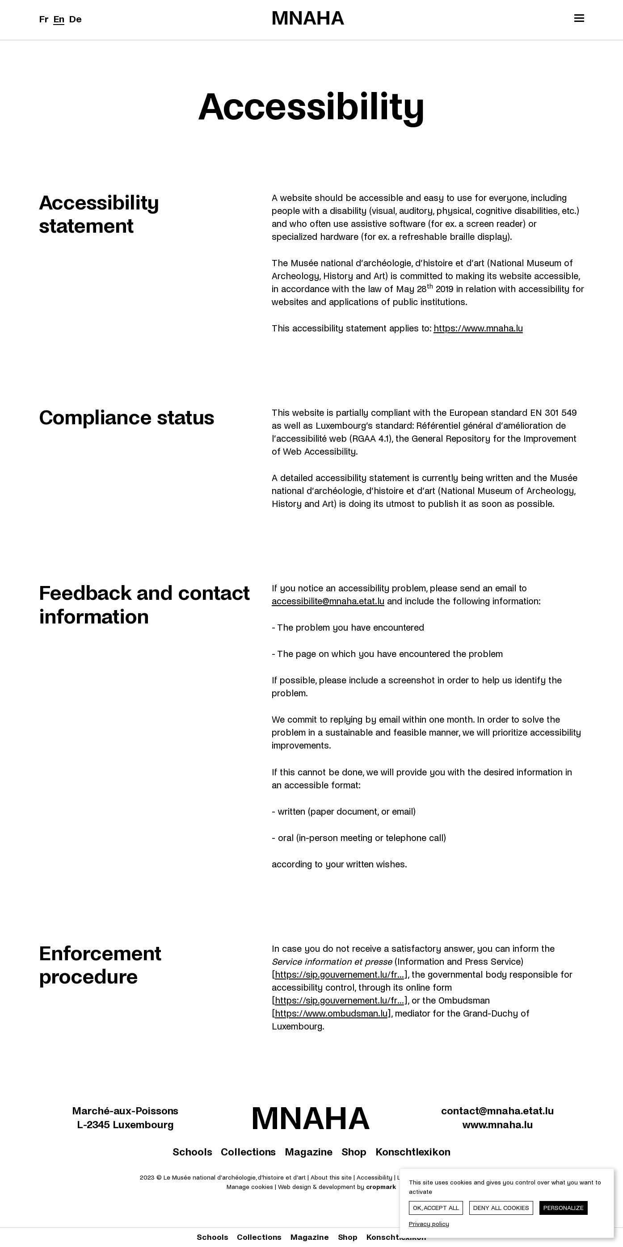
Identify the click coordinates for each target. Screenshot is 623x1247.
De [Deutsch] (75, 19)
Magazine (308, 1152)
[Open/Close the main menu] (579, 19)
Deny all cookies (501, 1208)
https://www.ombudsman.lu (331, 1013)
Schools (192, 1152)
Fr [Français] (44, 19)
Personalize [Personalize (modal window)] (563, 1208)
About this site (331, 1177)
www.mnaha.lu (498, 1124)
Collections (248, 1152)
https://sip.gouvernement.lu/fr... (339, 974)
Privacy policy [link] (429, 1224)
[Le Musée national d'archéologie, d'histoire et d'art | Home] (308, 18)
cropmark (381, 1187)
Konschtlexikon (412, 1152)
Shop (354, 1152)
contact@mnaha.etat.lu (497, 1111)
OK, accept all (436, 1208)
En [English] (58, 19)
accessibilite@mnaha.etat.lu (328, 601)
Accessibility (375, 1177)
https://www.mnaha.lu (478, 328)
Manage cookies (250, 1187)
